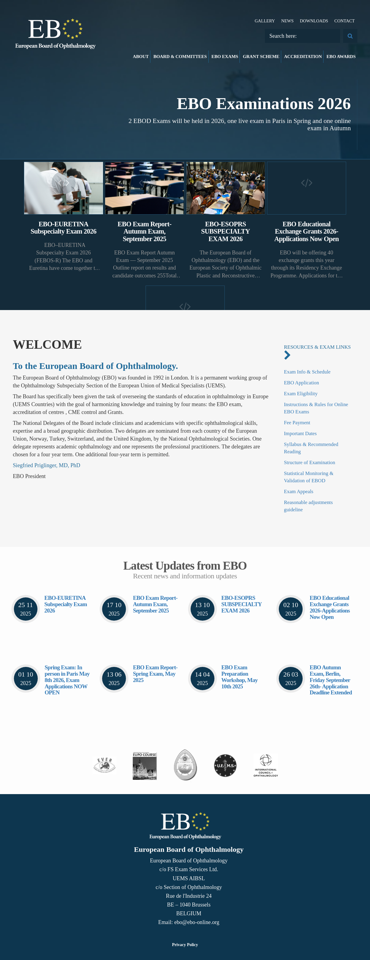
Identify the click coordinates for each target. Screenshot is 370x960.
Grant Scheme (261, 56)
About (141, 56)
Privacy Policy (185, 944)
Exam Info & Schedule (307, 372)
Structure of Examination (309, 462)
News (287, 20)
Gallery (265, 20)
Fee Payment (297, 422)
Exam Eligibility (300, 393)
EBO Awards (341, 56)
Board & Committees (180, 56)
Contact (344, 20)
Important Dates (300, 433)
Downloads (314, 20)
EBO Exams (224, 56)
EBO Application (301, 383)
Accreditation (303, 56)
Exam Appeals (298, 491)
